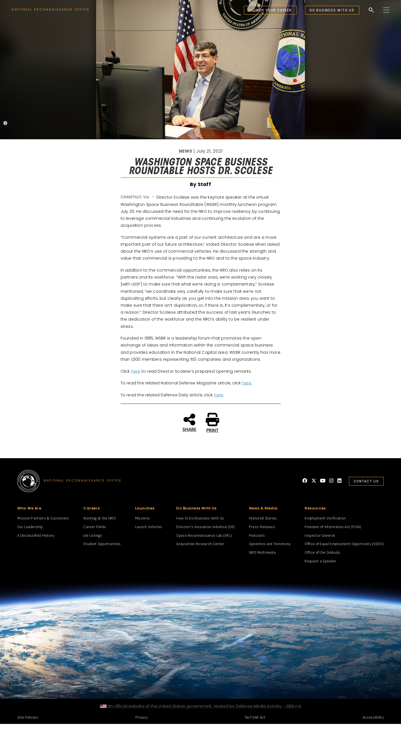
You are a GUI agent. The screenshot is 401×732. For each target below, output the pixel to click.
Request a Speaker (320, 561)
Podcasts (257, 535)
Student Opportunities (102, 543)
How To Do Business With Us (200, 518)
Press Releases (262, 526)
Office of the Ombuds (322, 552)
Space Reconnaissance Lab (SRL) (204, 535)
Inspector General (320, 535)
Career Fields (94, 526)
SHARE (189, 422)
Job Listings (92, 535)
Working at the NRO (99, 518)
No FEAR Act (255, 717)
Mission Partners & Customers (43, 518)
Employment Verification (325, 518)
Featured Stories (263, 518)
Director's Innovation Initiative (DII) (205, 526)
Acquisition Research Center (200, 543)
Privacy (141, 717)
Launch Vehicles (148, 526)
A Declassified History (35, 535)
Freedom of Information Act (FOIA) (333, 526)
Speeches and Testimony (270, 543)
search (371, 10)
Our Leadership (30, 526)
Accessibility (373, 717)
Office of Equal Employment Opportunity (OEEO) (344, 543)
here (135, 371)
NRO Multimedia (262, 552)
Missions (142, 518)
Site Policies (27, 717)
